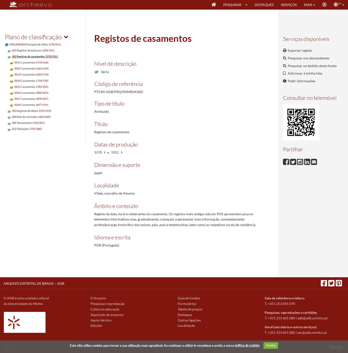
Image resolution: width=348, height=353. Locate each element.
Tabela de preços (190, 309)
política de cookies (247, 345)
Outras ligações (189, 320)
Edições (96, 325)
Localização (186, 325)
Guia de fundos (189, 298)
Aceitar (271, 345)
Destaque (185, 315)
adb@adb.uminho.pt (312, 318)
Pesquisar (232, 5)
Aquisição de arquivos (107, 315)
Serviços (289, 5)
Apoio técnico (101, 320)
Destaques (264, 5)
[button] (248, 5)
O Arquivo (98, 298)
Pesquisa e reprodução (108, 304)
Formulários (187, 304)
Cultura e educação (105, 309)
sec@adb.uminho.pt (312, 332)
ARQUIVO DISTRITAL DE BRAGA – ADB (34, 283)
